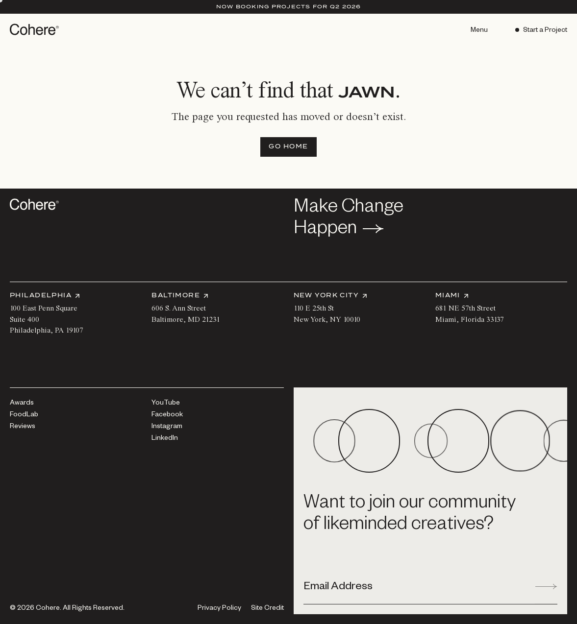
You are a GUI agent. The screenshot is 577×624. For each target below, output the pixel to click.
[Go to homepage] (35, 29)
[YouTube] (165, 404)
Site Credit (267, 609)
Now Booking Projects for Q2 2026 (288, 6)
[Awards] (22, 404)
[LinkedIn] (164, 439)
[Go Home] (288, 147)
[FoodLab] (24, 415)
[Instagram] (166, 427)
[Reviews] (22, 427)
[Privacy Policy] (219, 609)
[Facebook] (167, 415)
